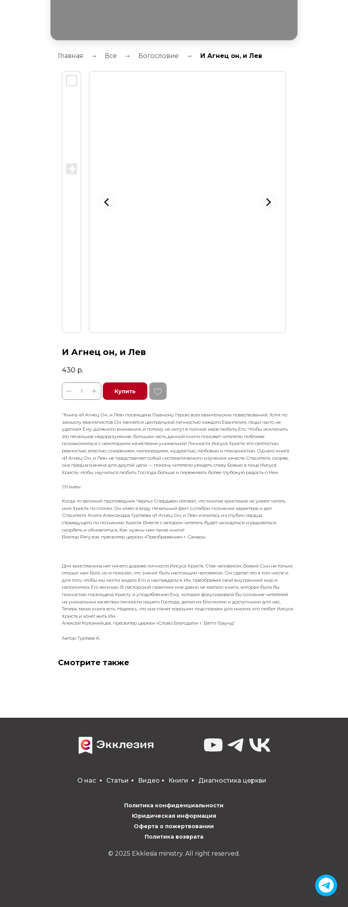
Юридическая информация (174, 815)
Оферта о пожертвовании (174, 826)
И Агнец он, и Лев (231, 55)
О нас (86, 780)
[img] (326, 885)
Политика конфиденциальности (173, 805)
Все (111, 55)
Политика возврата (174, 836)
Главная (70, 55)
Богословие (158, 55)
